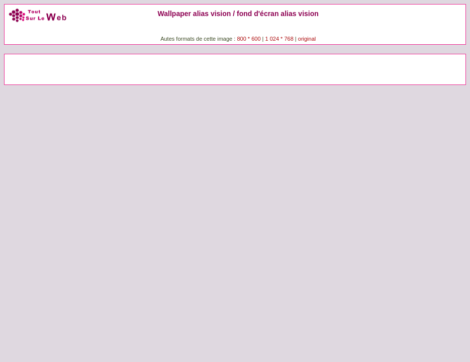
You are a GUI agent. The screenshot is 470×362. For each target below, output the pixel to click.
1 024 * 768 (280, 39)
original (307, 39)
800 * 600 (248, 39)
